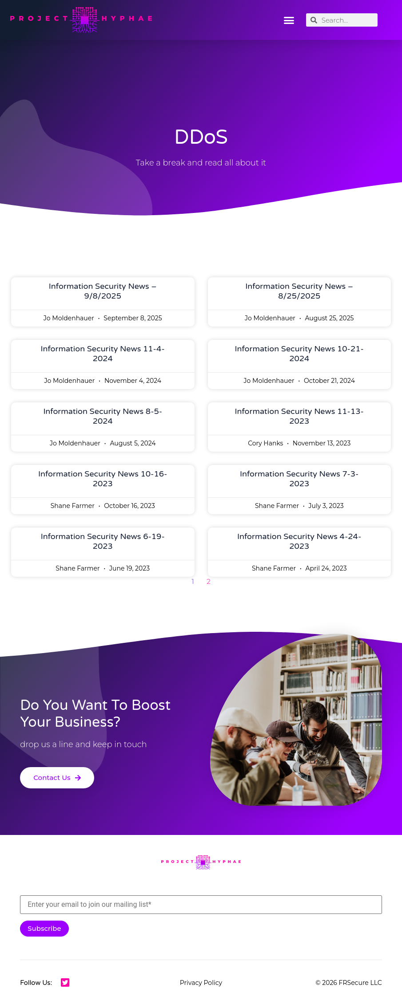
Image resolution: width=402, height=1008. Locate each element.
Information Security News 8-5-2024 (102, 416)
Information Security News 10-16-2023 (102, 478)
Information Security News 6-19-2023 (103, 541)
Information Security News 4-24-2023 (299, 541)
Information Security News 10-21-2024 (299, 353)
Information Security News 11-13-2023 (299, 416)
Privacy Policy (201, 983)
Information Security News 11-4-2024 (103, 353)
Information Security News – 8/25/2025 (299, 291)
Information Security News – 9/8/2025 (103, 291)
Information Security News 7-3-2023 (299, 478)
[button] (288, 20)
